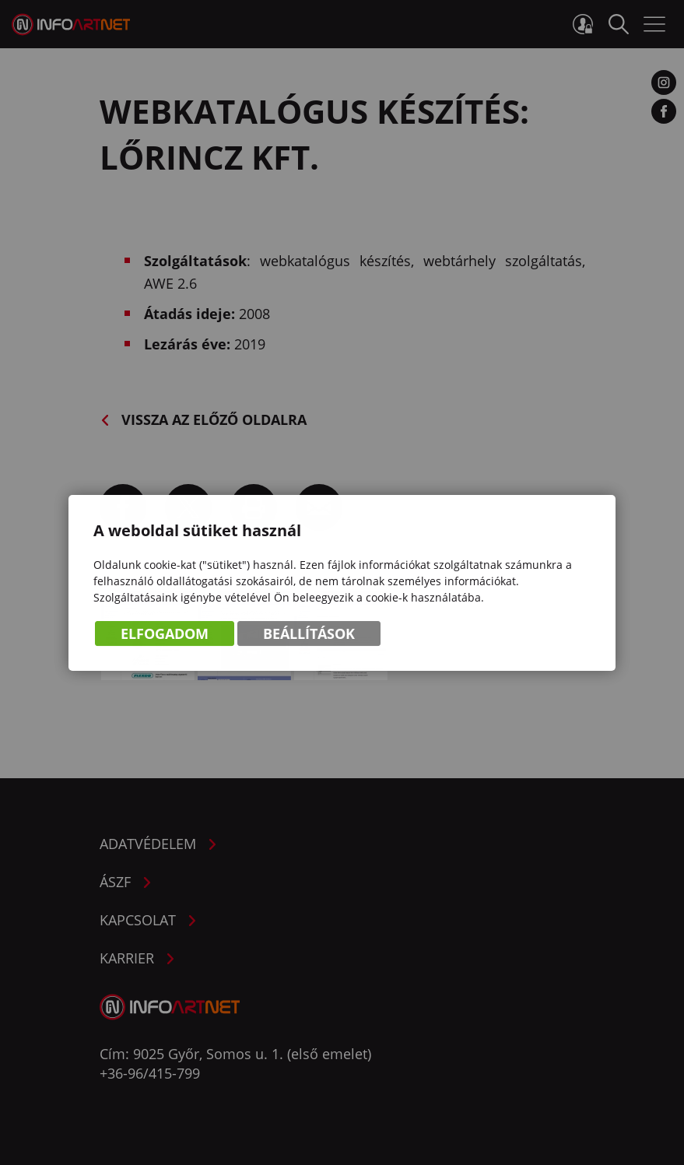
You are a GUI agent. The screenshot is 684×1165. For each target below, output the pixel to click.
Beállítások (309, 634)
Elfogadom (165, 634)
